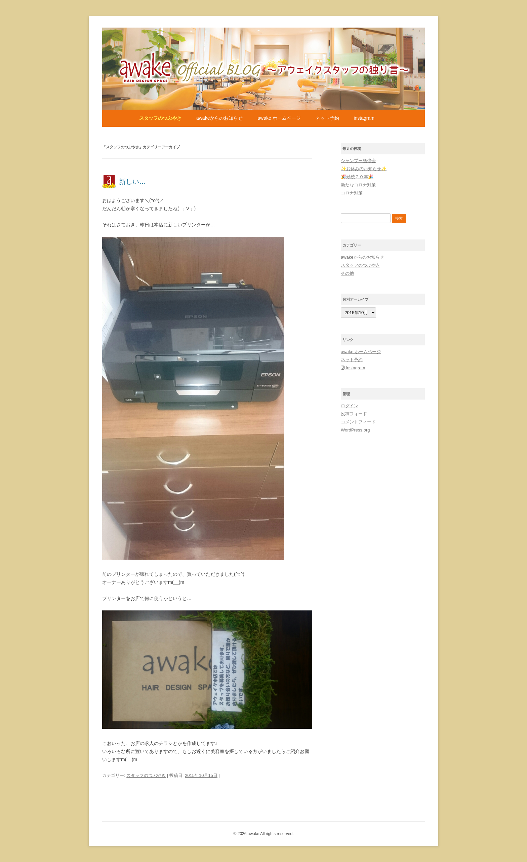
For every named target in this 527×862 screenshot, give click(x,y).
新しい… (132, 181)
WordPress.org (355, 430)
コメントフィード (358, 421)
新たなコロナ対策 (358, 184)
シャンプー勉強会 (358, 160)
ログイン (349, 405)
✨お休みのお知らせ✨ (364, 168)
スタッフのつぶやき (160, 118)
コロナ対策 (352, 192)
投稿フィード (354, 413)
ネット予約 (327, 118)
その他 (347, 273)
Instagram (364, 118)
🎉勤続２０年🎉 (357, 176)
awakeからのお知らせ (219, 118)
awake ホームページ (278, 118)
